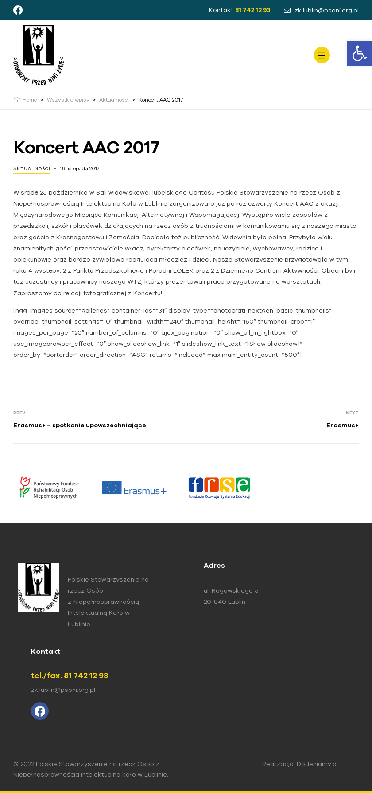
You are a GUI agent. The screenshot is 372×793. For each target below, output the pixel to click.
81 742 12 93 (253, 9)
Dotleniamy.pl (317, 763)
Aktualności (31, 168)
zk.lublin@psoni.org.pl (63, 689)
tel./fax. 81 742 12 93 (69, 675)
